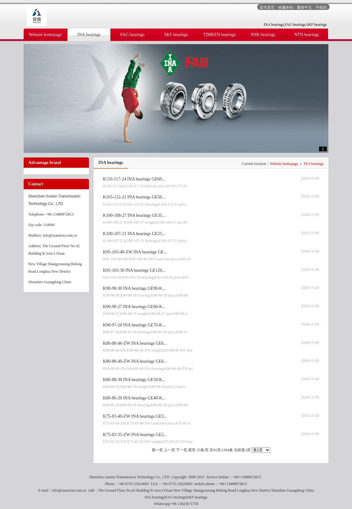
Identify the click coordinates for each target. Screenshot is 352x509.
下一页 (181, 450)
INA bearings (314, 163)
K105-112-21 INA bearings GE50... (134, 197)
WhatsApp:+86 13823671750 (176, 504)
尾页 (192, 450)
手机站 (321, 7)
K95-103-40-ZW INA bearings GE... (135, 252)
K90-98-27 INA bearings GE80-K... (134, 306)
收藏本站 (285, 7)
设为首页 (267, 7)
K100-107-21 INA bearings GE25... (134, 233)
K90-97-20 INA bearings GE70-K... (134, 325)
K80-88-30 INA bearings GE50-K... (134, 379)
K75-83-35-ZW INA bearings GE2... (135, 434)
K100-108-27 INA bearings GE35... (134, 215)
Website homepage (284, 163)
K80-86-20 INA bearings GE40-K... (134, 398)
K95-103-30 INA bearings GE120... (134, 270)
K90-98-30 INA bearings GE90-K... (134, 288)
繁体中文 (304, 7)
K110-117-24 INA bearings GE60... (134, 179)
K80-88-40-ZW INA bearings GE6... (135, 361)
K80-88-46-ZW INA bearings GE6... (135, 343)
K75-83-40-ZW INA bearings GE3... (135, 416)
